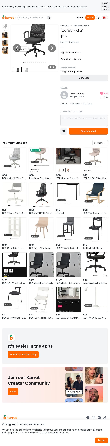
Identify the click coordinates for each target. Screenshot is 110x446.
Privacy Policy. (61, 432)
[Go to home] (8, 17)
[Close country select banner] (107, 3)
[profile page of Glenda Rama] (64, 95)
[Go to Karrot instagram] (93, 417)
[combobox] (32, 17)
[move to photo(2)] (5, 35)
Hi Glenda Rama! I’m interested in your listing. (84, 120)
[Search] (49, 18)
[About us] (98, 17)
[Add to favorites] (63, 131)
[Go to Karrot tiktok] (105, 417)
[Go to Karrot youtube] (99, 417)
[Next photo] (52, 48)
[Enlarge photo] (34, 48)
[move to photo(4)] (5, 50)
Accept (101, 440)
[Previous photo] (17, 48)
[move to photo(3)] (5, 43)
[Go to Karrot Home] (10, 417)
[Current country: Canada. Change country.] (105, 17)
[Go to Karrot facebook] (88, 417)
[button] (100, 142)
